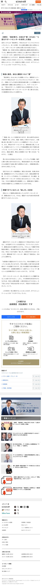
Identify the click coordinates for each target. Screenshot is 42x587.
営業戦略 (5, 384)
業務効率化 (5, 380)
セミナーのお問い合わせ (7, 556)
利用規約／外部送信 (26, 522)
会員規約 (4, 530)
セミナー (3, 5)
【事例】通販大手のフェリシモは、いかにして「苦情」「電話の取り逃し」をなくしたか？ (26, 477)
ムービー (17, 5)
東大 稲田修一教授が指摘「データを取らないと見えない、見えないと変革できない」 (26, 466)
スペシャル (10, 5)
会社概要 (4, 566)
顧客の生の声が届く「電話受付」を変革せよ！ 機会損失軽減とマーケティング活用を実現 (26, 488)
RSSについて (24, 525)
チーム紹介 (4, 539)
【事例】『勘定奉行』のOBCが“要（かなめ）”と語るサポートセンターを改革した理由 (26, 423)
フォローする (37, 376)
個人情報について (6, 571)
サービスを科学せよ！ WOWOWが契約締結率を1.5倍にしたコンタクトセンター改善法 (26, 455)
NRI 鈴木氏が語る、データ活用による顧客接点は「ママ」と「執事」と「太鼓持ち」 (26, 444)
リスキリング (24, 5)
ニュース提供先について (27, 527)
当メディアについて (26, 530)
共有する (38, 33)
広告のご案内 (5, 542)
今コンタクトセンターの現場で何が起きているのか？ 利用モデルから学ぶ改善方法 (26, 434)
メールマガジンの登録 (7, 522)
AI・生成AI (32, 5)
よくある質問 (5, 525)
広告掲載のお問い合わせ (27, 556)
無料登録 (38, 1)
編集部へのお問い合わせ (7, 554)
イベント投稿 (5, 544)
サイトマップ (5, 527)
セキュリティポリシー (7, 568)
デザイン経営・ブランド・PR (10, 376)
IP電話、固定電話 (7, 388)
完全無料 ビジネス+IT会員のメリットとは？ (21, 362)
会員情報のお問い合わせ (27, 554)
